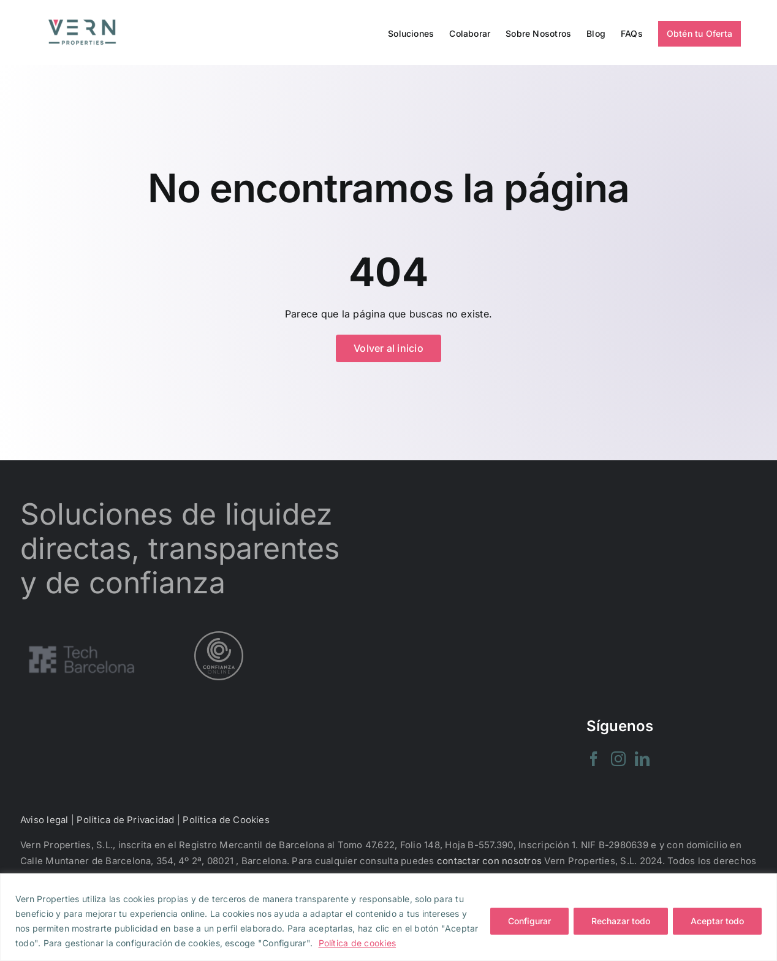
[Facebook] (593, 758)
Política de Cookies (226, 820)
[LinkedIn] (642, 758)
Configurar (529, 921)
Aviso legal (44, 820)
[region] (388, 917)
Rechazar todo (620, 921)
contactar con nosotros (489, 861)
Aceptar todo (717, 921)
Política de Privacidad (125, 820)
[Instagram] (618, 758)
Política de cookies (357, 943)
